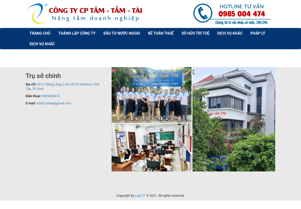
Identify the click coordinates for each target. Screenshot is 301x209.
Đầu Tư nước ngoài (121, 33)
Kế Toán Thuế (160, 33)
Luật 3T (140, 196)
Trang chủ (40, 33)
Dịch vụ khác (230, 33)
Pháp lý (258, 33)
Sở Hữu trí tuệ (195, 33)
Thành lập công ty (77, 33)
